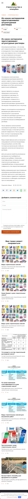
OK (19, 497)
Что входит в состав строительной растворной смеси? (13, 353)
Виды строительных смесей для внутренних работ (12, 415)
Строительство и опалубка (14, 8)
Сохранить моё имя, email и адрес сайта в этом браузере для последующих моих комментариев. (13, 227)
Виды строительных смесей (11, 264)
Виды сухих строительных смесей (13, 323)
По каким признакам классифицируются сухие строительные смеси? (10, 384)
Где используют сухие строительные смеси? (9, 446)
